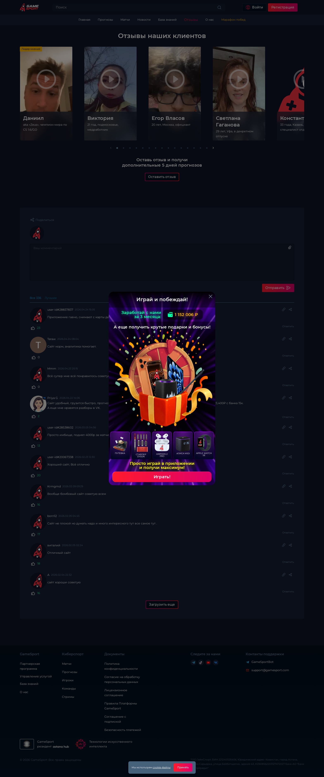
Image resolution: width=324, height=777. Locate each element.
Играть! (162, 476)
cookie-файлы (161, 767)
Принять (183, 767)
